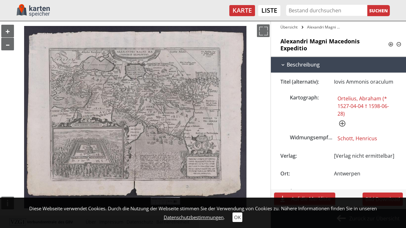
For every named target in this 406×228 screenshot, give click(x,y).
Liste (269, 10)
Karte (242, 10)
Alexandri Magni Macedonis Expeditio (326, 27)
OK (237, 217)
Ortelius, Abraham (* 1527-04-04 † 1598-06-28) (363, 106)
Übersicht (289, 27)
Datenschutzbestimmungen (194, 217)
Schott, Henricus (357, 138)
